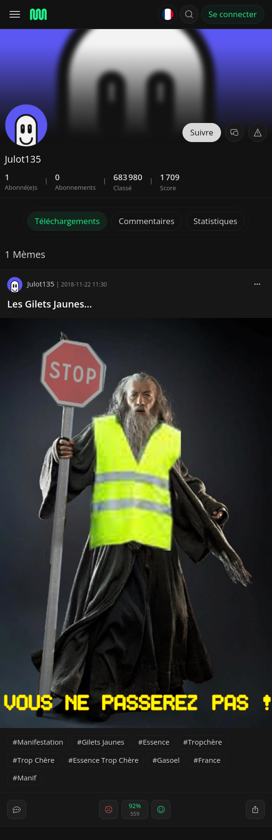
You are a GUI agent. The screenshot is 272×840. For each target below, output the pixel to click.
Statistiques (215, 220)
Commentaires (146, 220)
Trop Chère (35, 760)
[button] (189, 14)
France (209, 760)
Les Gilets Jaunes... (49, 303)
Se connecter (233, 14)
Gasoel (168, 760)
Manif (26, 777)
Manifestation (40, 742)
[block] (257, 283)
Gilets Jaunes (102, 742)
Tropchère (205, 742)
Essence (156, 742)
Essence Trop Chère (106, 760)
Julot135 (30, 283)
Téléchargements (67, 220)
